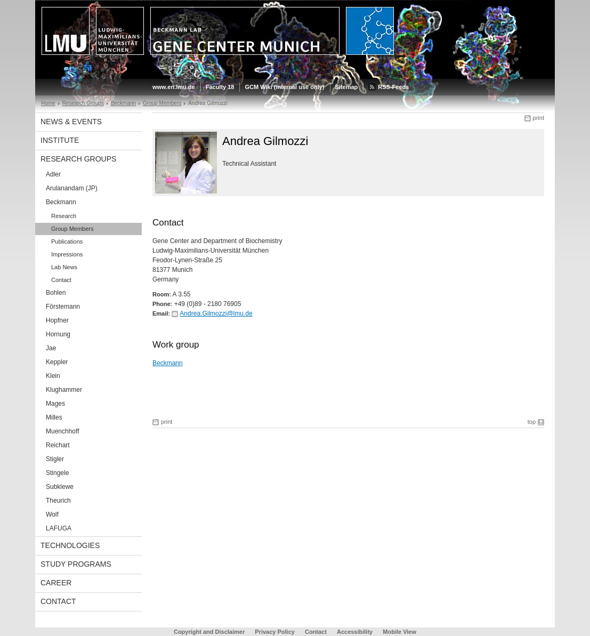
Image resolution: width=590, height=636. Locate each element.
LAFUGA (58, 528)
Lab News (64, 267)
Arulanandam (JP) (72, 188)
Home (48, 103)
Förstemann (63, 306)
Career (56, 582)
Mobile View (399, 632)
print (538, 118)
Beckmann (123, 103)
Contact (61, 280)
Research (63, 216)
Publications (67, 241)
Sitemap (346, 87)
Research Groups (83, 103)
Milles (54, 417)
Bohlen (56, 292)
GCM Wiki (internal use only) (284, 87)
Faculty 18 (220, 87)
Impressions (67, 254)
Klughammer (64, 389)
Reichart (58, 445)
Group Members (162, 103)
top (532, 421)
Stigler (55, 459)
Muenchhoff (62, 431)
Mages (55, 403)
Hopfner (57, 320)
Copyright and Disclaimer (209, 632)
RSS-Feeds (393, 87)
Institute (60, 140)
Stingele (57, 473)
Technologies (70, 545)
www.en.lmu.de (173, 87)
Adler (53, 174)
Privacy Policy (275, 632)
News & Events (71, 121)
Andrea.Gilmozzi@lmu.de (216, 313)
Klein (53, 376)
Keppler (57, 362)
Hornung (58, 334)
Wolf (52, 514)
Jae (51, 348)
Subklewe (60, 486)
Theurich (58, 500)
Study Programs (76, 564)
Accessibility (355, 632)
